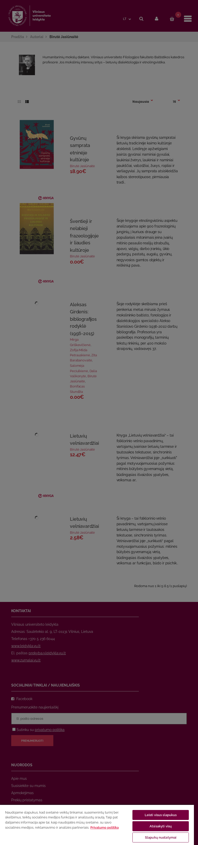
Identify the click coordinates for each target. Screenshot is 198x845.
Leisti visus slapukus (161, 815)
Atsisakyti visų (161, 826)
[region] (97, 824)
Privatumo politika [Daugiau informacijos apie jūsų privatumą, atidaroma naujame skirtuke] (104, 827)
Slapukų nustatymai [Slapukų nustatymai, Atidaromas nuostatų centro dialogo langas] (160, 837)
